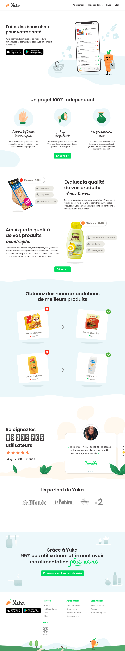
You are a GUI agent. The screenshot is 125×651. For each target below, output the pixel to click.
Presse (94, 609)
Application (78, 5)
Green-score (72, 609)
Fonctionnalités (73, 605)
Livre (108, 5)
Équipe (47, 605)
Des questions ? (74, 616)
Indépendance (95, 5)
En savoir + (62, 155)
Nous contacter (97, 605)
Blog (117, 5)
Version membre (74, 613)
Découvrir (62, 269)
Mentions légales (98, 613)
